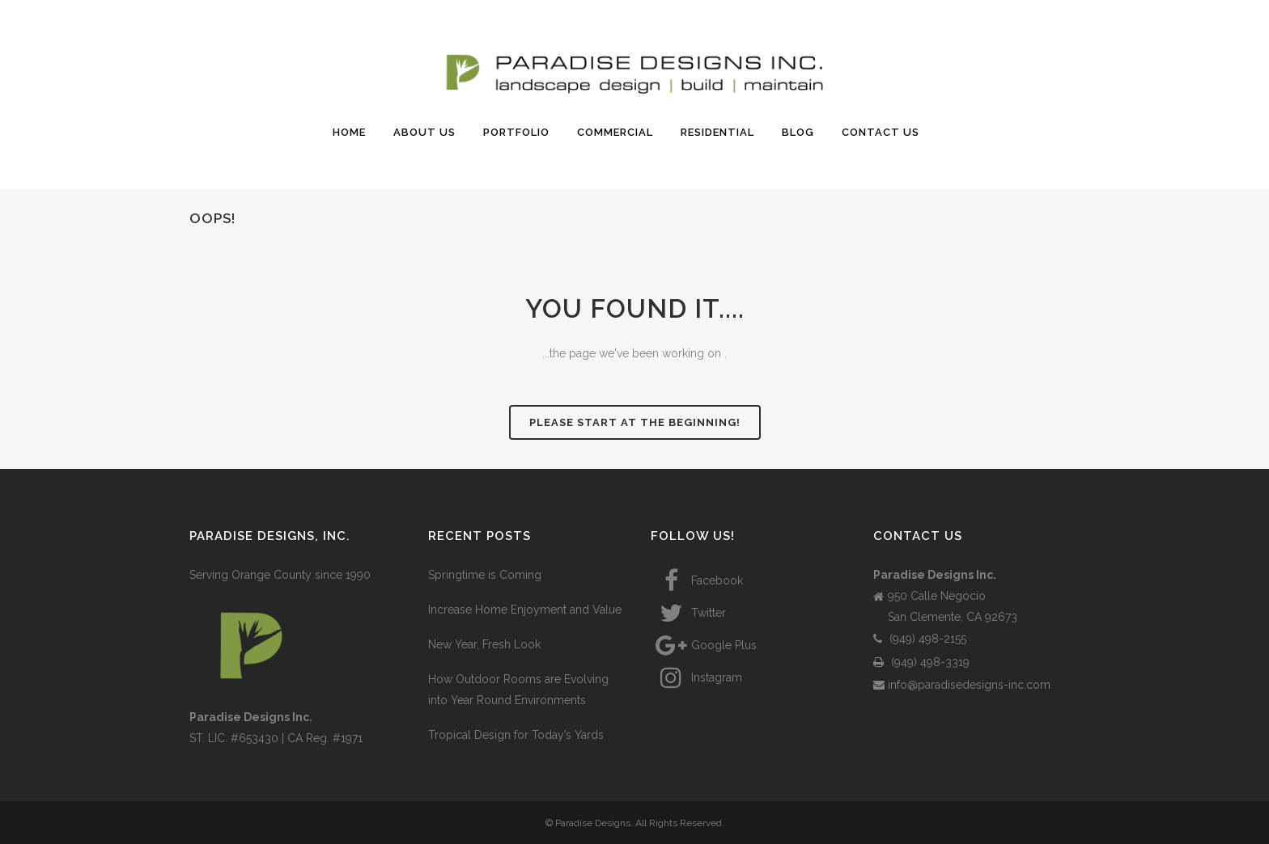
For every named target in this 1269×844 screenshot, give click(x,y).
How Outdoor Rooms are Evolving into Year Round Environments (518, 690)
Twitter (688, 612)
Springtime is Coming (484, 574)
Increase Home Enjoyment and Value (525, 609)
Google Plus (704, 645)
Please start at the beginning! (635, 422)
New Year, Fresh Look (484, 644)
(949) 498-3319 (921, 662)
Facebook (697, 580)
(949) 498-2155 (919, 638)
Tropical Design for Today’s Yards (516, 734)
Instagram (696, 677)
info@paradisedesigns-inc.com (961, 684)
